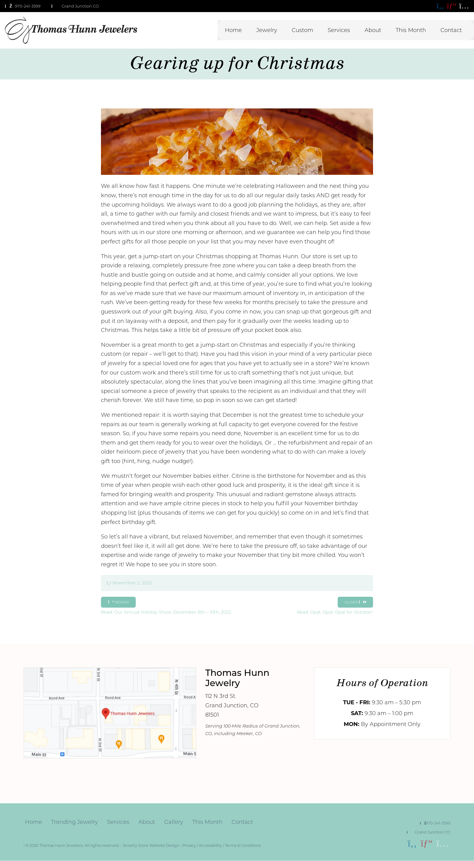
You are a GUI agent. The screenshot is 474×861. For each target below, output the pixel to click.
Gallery (173, 822)
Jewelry (266, 30)
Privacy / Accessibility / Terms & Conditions (221, 845)
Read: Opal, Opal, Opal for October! (335, 609)
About (373, 30)
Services (339, 30)
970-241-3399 (435, 823)
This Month (411, 30)
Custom (302, 30)
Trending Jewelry (74, 822)
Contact (451, 30)
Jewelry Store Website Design (151, 845)
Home (233, 30)
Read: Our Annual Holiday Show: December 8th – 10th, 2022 (166, 609)
